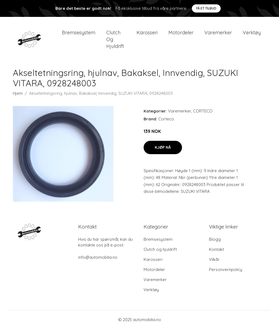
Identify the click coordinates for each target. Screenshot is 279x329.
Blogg (215, 239)
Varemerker (218, 32)
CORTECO (203, 111)
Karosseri (147, 32)
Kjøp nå (163, 147)
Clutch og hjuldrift (115, 39)
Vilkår (214, 259)
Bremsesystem (78, 32)
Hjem (18, 93)
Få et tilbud (206, 8)
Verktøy (252, 32)
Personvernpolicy (225, 269)
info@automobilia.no (97, 257)
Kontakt (216, 249)
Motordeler (180, 32)
